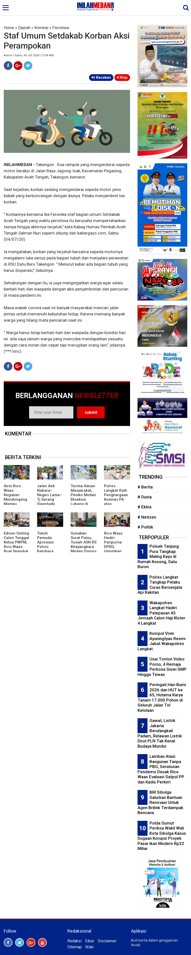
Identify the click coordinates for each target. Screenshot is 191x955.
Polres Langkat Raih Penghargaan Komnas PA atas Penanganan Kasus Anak (116, 499)
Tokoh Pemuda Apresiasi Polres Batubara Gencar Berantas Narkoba (45, 549)
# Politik (145, 527)
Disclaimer (107, 941)
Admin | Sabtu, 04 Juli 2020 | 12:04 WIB (29, 55)
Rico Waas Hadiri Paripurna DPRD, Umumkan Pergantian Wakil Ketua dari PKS (114, 549)
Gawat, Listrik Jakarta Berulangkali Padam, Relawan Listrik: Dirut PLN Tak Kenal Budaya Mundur (160, 733)
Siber (89, 941)
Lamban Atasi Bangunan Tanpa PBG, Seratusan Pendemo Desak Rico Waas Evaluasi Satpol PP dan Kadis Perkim (161, 769)
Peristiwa (60, 27)
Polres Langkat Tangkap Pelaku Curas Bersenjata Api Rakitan (160, 585)
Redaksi (74, 941)
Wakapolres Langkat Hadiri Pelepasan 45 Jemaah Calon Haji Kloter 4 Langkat (161, 613)
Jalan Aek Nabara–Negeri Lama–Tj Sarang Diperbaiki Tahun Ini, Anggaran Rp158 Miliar (49, 502)
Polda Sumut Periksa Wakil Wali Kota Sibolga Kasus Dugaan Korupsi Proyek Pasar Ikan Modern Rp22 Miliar (162, 836)
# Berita (145, 486)
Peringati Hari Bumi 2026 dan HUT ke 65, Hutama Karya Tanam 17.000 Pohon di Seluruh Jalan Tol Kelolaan (162, 697)
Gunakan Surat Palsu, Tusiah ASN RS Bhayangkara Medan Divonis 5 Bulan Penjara (83, 546)
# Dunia (145, 496)
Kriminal (41, 27)
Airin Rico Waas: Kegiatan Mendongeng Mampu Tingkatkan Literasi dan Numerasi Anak (15, 504)
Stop (122, 77)
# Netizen (147, 517)
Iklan (89, 947)
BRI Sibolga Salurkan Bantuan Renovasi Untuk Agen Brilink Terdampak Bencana (160, 802)
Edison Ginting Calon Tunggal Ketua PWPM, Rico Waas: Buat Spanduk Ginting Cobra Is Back (16, 546)
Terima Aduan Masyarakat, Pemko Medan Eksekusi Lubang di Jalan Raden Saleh (83, 499)
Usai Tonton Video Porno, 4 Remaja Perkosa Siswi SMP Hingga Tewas (162, 667)
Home (9, 27)
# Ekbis (145, 506)
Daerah (24, 27)
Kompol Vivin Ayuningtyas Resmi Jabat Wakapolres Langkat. (162, 641)
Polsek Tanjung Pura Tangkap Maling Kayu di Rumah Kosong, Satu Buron (158, 556)
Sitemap (74, 947)
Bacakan (101, 77)
